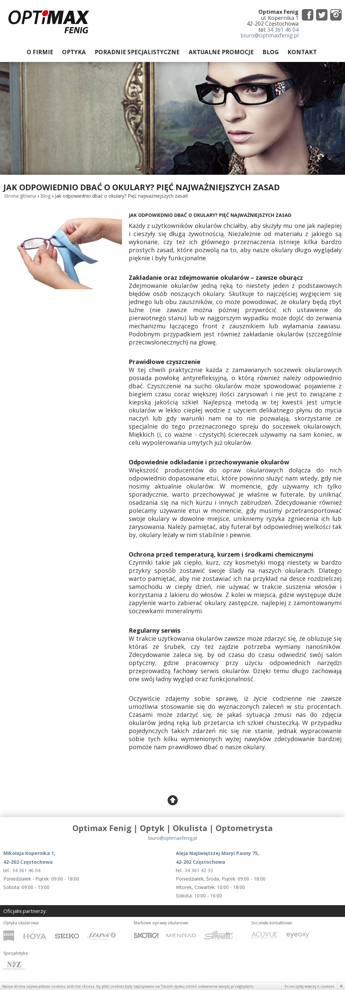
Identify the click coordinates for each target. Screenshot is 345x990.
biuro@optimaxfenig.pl (270, 35)
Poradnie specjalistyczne (137, 52)
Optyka (74, 52)
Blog (270, 52)
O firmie (40, 52)
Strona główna (20, 196)
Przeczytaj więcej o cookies (309, 986)
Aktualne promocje (221, 52)
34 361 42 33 (199, 870)
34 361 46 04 (283, 29)
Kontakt (302, 52)
